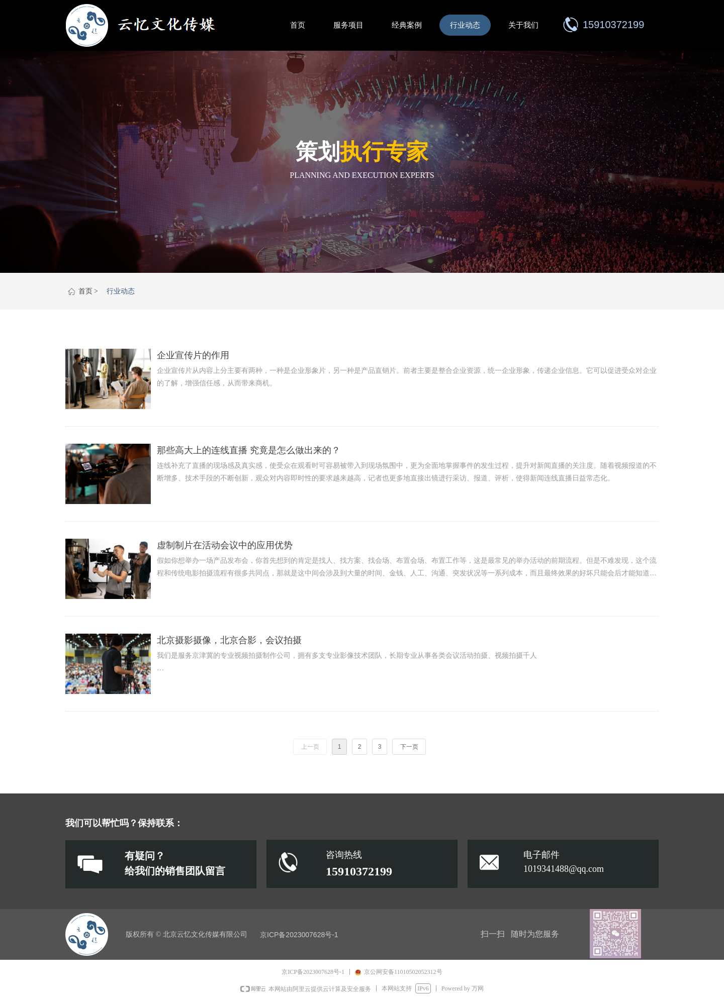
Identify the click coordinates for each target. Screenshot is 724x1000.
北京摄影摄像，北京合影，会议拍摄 (229, 640)
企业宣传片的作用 (193, 355)
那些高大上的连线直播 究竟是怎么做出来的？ (248, 450)
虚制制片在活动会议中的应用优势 (225, 545)
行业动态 (121, 291)
